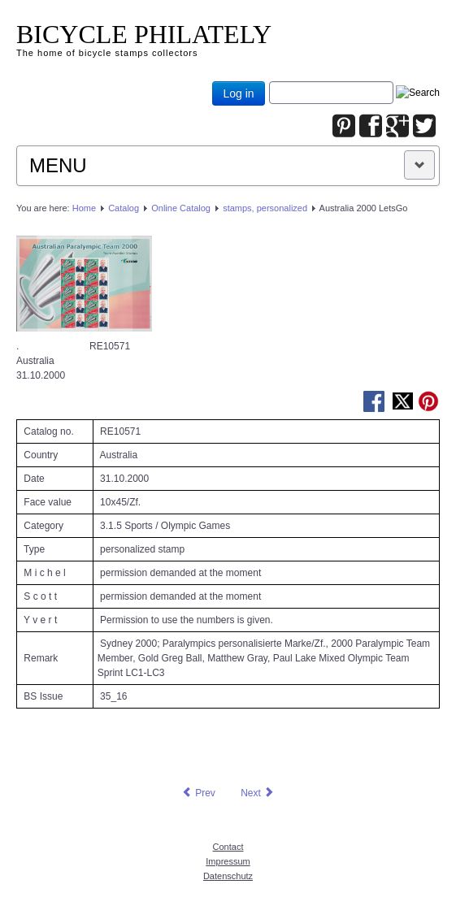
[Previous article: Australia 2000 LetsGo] (198, 793)
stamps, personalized (265, 208)
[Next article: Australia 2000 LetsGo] (257, 793)
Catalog (123, 208)
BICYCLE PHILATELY (143, 34)
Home (84, 208)
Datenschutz (228, 876)
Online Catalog (181, 208)
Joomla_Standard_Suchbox (269, 81)
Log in (238, 93)
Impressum (228, 861)
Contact (228, 847)
